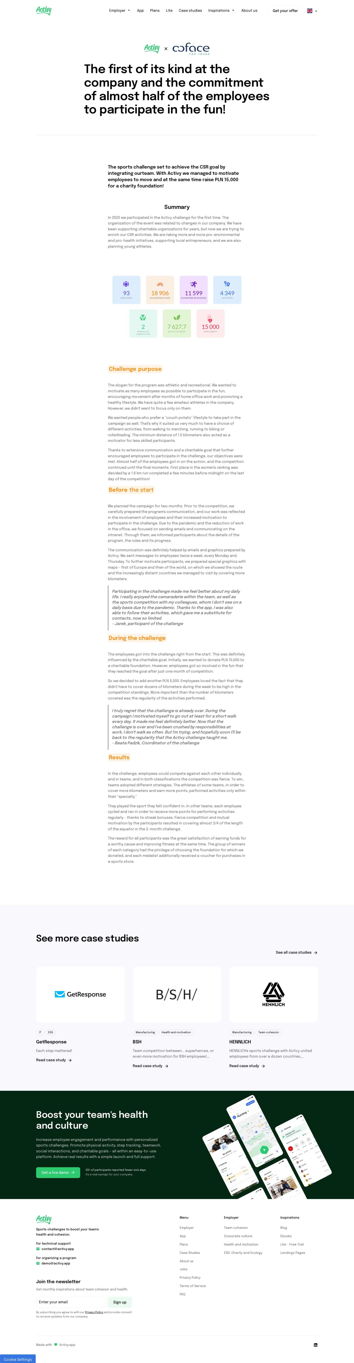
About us (249, 11)
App (140, 11)
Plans (155, 11)
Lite (169, 11)
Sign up (119, 1302)
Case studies (190, 11)
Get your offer (285, 11)
